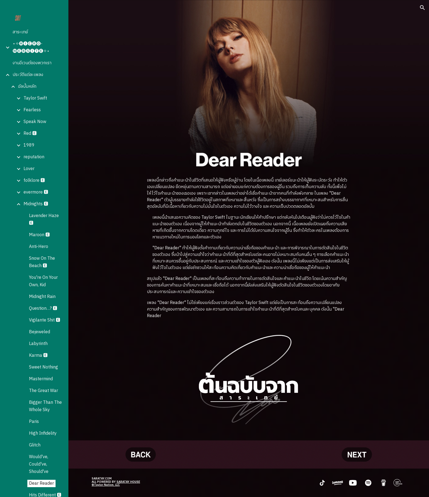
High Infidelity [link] (43, 433)
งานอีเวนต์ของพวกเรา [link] (32, 63)
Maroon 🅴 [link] (39, 235)
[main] (249, 248)
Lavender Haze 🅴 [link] (44, 219)
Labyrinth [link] (38, 343)
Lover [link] (29, 169)
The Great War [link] (43, 390)
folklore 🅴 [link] (34, 180)
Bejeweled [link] (39, 332)
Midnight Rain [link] (42, 296)
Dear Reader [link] (41, 483)
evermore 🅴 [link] (36, 192)
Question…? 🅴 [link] (43, 308)
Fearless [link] (32, 110)
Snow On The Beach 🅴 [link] (42, 262)
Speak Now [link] (35, 121)
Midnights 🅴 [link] (36, 204)
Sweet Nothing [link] (43, 367)
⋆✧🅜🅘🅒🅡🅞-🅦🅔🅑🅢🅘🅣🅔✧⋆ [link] (31, 47)
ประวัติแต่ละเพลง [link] (28, 74)
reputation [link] (34, 157)
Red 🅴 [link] (30, 133)
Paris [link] (34, 421)
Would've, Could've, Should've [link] (38, 464)
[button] (422, 7)
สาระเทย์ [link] (20, 32)
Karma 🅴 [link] (38, 355)
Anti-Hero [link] (38, 246)
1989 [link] (29, 145)
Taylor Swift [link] (35, 98)
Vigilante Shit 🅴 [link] (44, 320)
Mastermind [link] (41, 379)
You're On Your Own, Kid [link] (43, 281)
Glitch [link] (34, 445)
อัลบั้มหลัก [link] (27, 86)
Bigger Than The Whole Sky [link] (45, 406)
